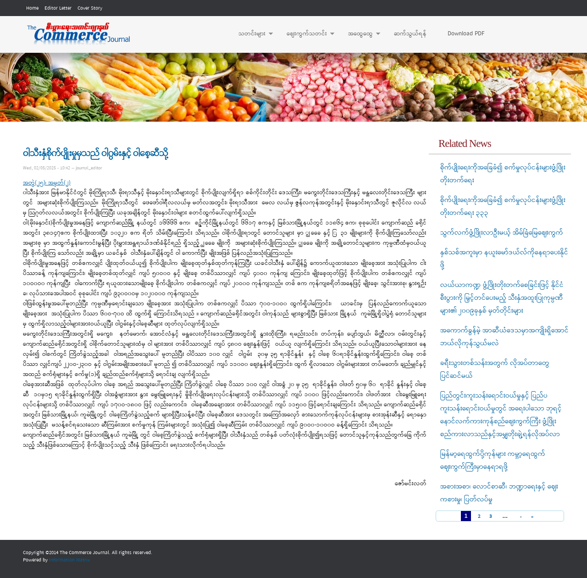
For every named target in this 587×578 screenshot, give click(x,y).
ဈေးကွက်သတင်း (305, 34)
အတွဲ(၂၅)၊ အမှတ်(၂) (47, 183)
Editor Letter (58, 8)
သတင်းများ (251, 34)
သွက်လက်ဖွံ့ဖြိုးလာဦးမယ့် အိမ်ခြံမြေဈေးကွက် (501, 232)
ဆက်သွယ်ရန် (410, 34)
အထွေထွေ (359, 34)
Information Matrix (69, 560)
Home (32, 8)
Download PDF (466, 34)
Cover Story (90, 8)
